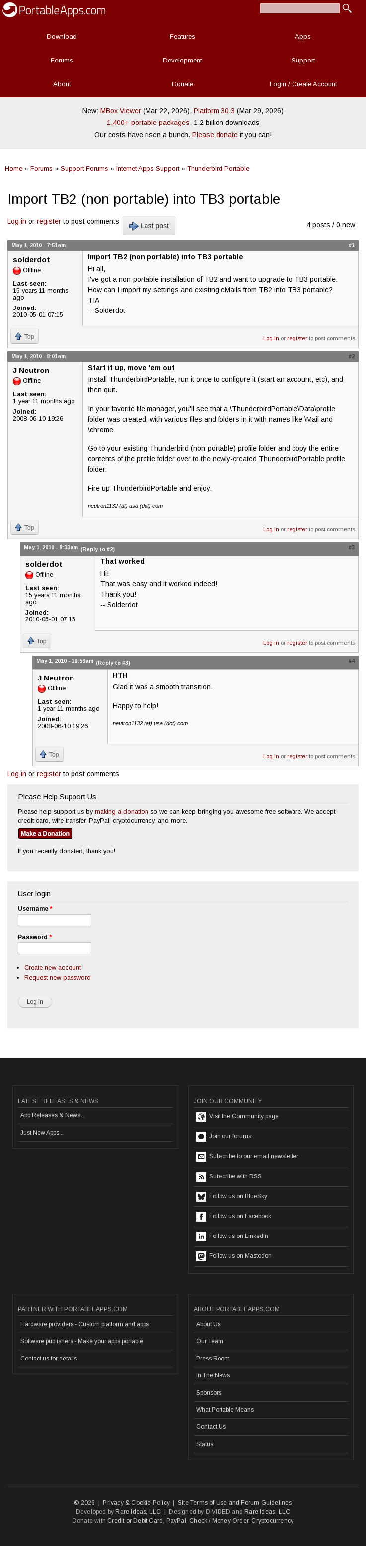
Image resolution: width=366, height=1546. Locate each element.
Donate (182, 84)
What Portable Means (225, 1409)
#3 (352, 547)
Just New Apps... (42, 1132)
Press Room (213, 1358)
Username (35, 908)
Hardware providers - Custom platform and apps (84, 1324)
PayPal (176, 1520)
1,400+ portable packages (148, 122)
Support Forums (84, 168)
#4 (352, 661)
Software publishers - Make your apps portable (81, 1341)
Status (204, 1444)
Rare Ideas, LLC (138, 1511)
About (62, 84)
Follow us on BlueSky (231, 1197)
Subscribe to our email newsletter (247, 1157)
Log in (16, 221)
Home (13, 168)
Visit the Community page (237, 1117)
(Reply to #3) (113, 663)
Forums (62, 60)
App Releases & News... (52, 1115)
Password (35, 937)
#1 (352, 245)
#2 (352, 356)
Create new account (52, 967)
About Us (208, 1324)
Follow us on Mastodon (234, 1256)
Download (62, 36)
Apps (303, 36)
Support (303, 60)
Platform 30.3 (214, 111)
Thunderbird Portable (218, 168)
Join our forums (223, 1137)
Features (182, 36)
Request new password (57, 977)
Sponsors (208, 1392)
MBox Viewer (120, 111)
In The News (213, 1375)
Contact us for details (48, 1358)
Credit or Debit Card (135, 1520)
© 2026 (84, 1502)
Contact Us (211, 1426)
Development (182, 60)
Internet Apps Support (147, 168)
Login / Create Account (303, 84)
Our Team (209, 1341)
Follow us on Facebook (233, 1217)
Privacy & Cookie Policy (136, 1502)
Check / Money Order (218, 1520)
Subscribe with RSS (229, 1177)
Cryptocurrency (272, 1520)
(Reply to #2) (97, 549)
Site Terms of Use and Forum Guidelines (235, 1502)
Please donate (215, 135)
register (49, 221)
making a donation (121, 811)
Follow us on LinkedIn (232, 1236)
